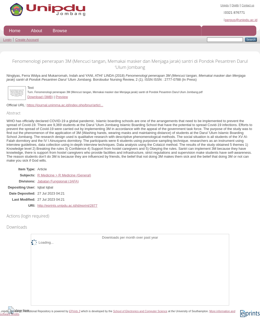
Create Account (27, 40)
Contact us (248, 5)
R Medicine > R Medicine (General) (64, 175)
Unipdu (224, 5)
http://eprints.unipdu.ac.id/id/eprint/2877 (67, 206)
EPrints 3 (74, 311)
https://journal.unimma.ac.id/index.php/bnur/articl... (65, 105)
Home (14, 30)
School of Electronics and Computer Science (140, 311)
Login (7, 40)
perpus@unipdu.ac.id (241, 20)
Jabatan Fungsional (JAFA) (58, 181)
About (36, 30)
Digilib (235, 5)
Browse (60, 30)
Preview (62, 97)
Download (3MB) (40, 97)
